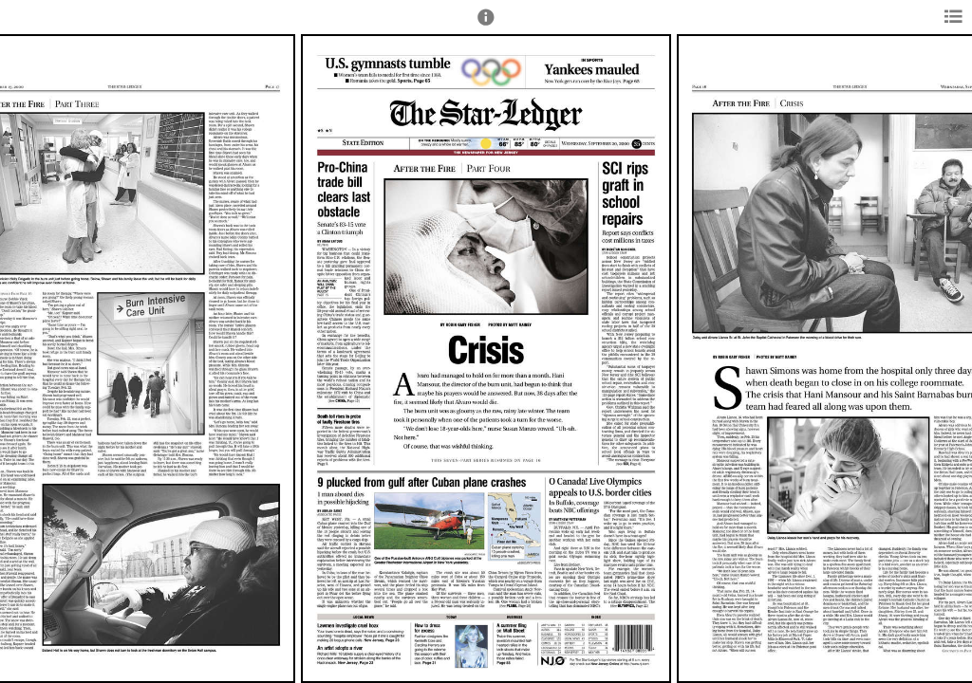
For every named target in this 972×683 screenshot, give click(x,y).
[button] (486, 26)
